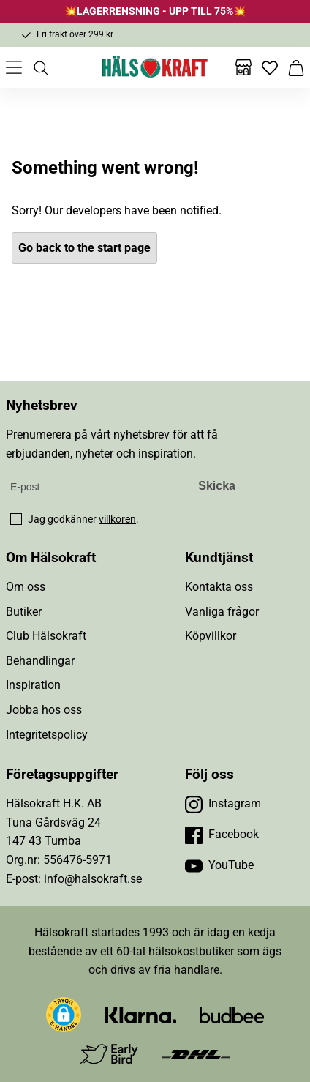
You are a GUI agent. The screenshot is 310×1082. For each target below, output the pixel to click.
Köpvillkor (210, 636)
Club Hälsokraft (46, 636)
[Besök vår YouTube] (219, 865)
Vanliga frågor (222, 612)
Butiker (24, 612)
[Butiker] (243, 67)
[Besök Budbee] (232, 1014)
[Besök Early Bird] (109, 1053)
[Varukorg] (296, 67)
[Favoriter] (270, 67)
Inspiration (33, 685)
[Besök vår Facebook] (222, 834)
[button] (63, 1014)
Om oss (25, 587)
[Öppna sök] (40, 67)
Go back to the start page (84, 248)
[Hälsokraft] (155, 67)
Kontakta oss (219, 587)
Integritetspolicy (47, 735)
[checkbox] (16, 519)
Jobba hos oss (44, 710)
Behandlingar (40, 661)
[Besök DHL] (196, 1054)
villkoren (117, 519)
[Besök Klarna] (141, 1014)
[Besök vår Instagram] (223, 803)
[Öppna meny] (14, 67)
